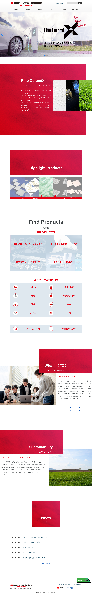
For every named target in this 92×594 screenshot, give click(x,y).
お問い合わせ (75, 9)
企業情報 (28, 9)
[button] (44, 55)
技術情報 (40, 9)
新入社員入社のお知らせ (29, 547)
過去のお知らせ (46, 563)
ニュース (52, 9)
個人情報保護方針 (78, 584)
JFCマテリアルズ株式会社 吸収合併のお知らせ (35, 537)
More (75, 409)
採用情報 (63, 9)
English (57, 3)
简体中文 (63, 3)
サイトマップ (51, 3)
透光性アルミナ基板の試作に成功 (31, 542)
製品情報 (16, 9)
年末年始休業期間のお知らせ (30, 552)
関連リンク (68, 584)
